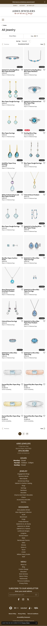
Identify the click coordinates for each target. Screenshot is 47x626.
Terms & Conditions (23, 581)
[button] (15, 5)
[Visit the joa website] (30, 608)
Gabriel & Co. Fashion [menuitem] (23, 528)
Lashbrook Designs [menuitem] (23, 531)
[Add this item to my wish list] (21, 69)
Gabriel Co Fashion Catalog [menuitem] (23, 483)
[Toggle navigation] (3, 19)
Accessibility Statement (23, 617)
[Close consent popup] (36, 623)
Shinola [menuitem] (23, 545)
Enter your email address (23, 591)
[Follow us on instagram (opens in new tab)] (23, 599)
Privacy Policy (23, 583)
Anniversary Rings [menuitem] (23, 481)
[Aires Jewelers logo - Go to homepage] (23, 12)
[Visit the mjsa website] (36, 608)
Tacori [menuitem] (23, 550)
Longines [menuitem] (23, 533)
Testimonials (23, 578)
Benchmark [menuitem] (23, 517)
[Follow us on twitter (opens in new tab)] (28, 599)
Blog (23, 567)
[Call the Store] (23, 451)
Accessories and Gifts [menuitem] (23, 500)
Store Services (23, 574)
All (27, 434)
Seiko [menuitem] (23, 543)
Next (41, 44)
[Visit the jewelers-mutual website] (24, 608)
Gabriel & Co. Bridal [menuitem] (23, 526)
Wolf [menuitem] (23, 557)
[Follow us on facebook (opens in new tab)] (18, 599)
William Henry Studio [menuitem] (23, 554)
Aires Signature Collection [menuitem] (23, 512)
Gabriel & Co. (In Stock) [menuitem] (23, 524)
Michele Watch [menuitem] (23, 535)
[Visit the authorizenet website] (10, 608)
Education (23, 571)
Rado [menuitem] (23, 538)
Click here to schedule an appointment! (23, 2)
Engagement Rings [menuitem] (24, 474)
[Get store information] (23, 453)
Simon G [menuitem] (23, 547)
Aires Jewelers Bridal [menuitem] (23, 510)
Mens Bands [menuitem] (23, 478)
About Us (23, 564)
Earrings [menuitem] (23, 488)
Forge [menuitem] (23, 519)
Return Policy (23, 576)
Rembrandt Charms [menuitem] (23, 540)
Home (5, 25)
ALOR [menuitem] (23, 514)
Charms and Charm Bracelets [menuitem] (23, 495)
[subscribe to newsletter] (36, 594)
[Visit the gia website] (16, 608)
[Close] (45, 2)
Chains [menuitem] (23, 497)
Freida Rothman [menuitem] (24, 521)
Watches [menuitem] (23, 502)
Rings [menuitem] (23, 485)
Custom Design (23, 569)
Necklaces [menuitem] (23, 490)
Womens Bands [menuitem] (23, 476)
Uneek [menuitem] (23, 552)
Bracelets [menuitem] (23, 492)
